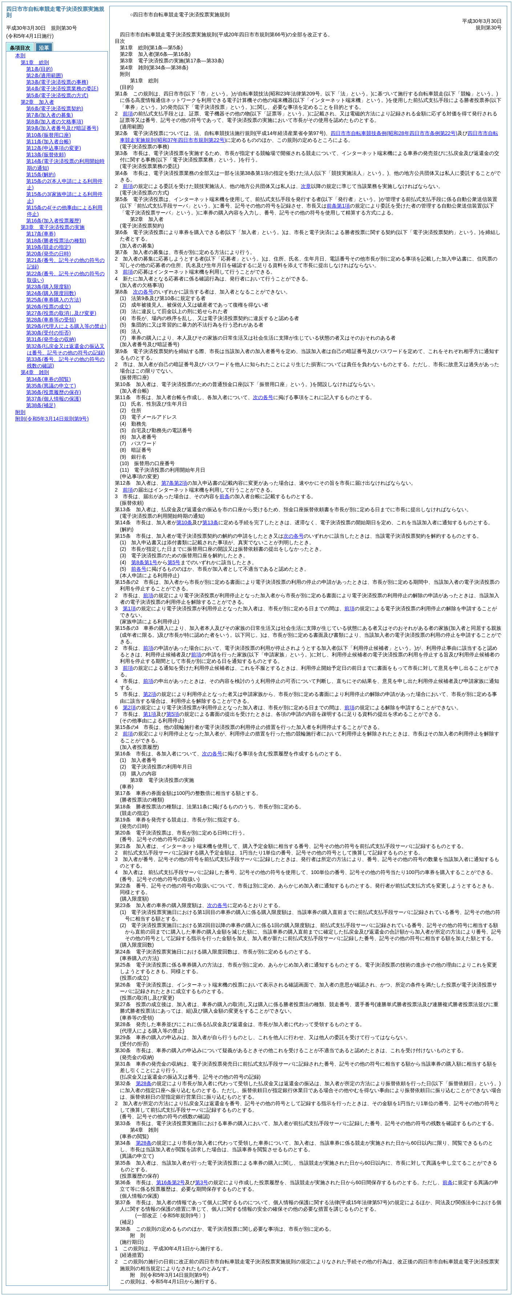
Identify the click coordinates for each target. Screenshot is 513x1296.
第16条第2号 (170, 1182)
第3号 (201, 1182)
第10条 (185, 522)
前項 (128, 113)
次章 (306, 186)
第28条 (144, 1083)
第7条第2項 (174, 483)
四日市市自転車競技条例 (394, 133)
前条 (224, 496)
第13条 (210, 522)
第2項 (149, 694)
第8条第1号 (144, 562)
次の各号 (143, 292)
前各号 (138, 569)
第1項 (129, 608)
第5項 (172, 714)
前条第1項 (338, 206)
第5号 (174, 562)
